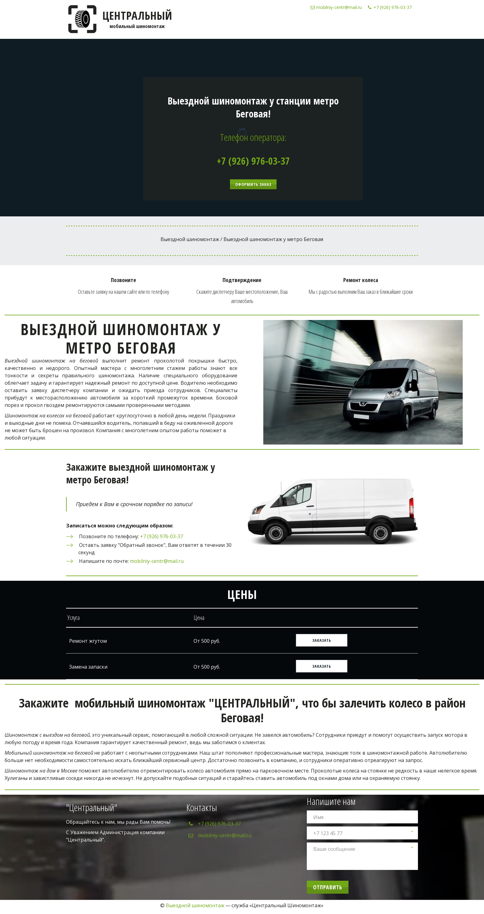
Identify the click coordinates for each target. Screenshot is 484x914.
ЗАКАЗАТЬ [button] (321, 640)
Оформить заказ (253, 184)
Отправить (327, 887)
